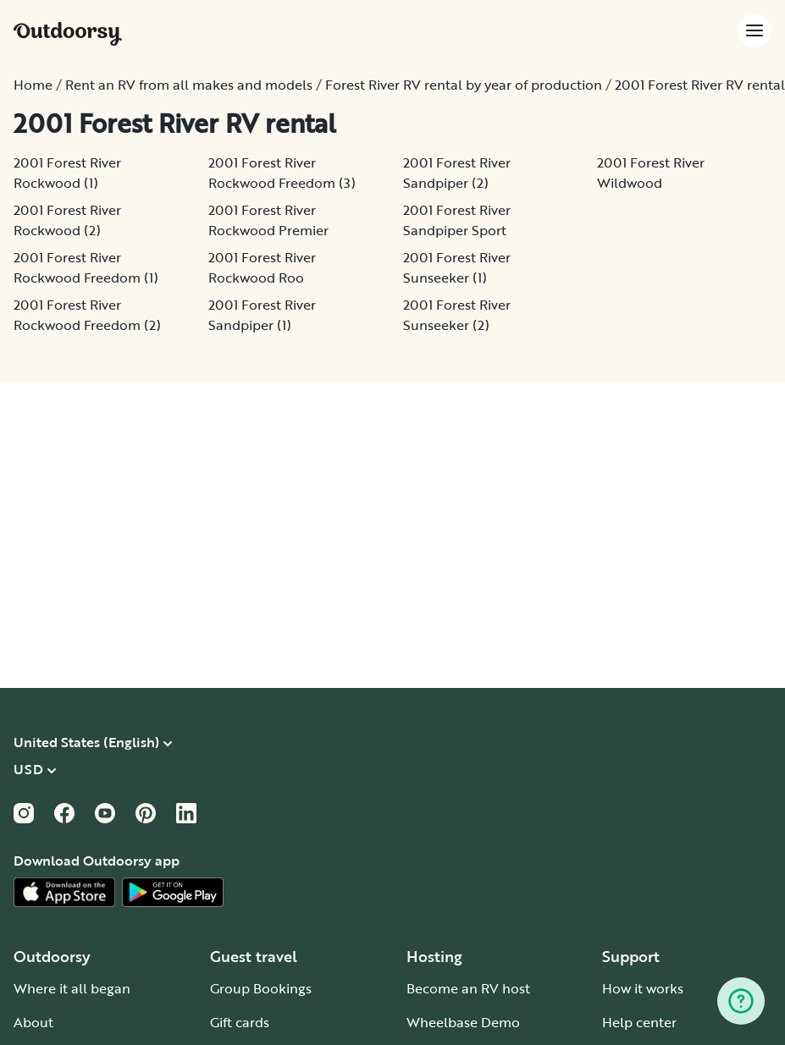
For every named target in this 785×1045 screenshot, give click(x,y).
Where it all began (72, 988)
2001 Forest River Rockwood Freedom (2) (87, 314)
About (33, 1022)
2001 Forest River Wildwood (651, 172)
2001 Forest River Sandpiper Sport (457, 220)
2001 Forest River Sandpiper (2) (457, 172)
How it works (642, 988)
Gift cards (239, 1022)
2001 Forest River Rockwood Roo (262, 267)
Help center (639, 1022)
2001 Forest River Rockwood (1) (67, 172)
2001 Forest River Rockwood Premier (268, 220)
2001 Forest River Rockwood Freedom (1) (86, 267)
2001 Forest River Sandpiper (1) (262, 314)
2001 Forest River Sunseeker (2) (457, 314)
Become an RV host (468, 988)
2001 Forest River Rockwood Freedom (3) (282, 172)
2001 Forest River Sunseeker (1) (457, 267)
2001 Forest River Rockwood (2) (67, 220)
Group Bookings (261, 988)
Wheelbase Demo (463, 1022)
